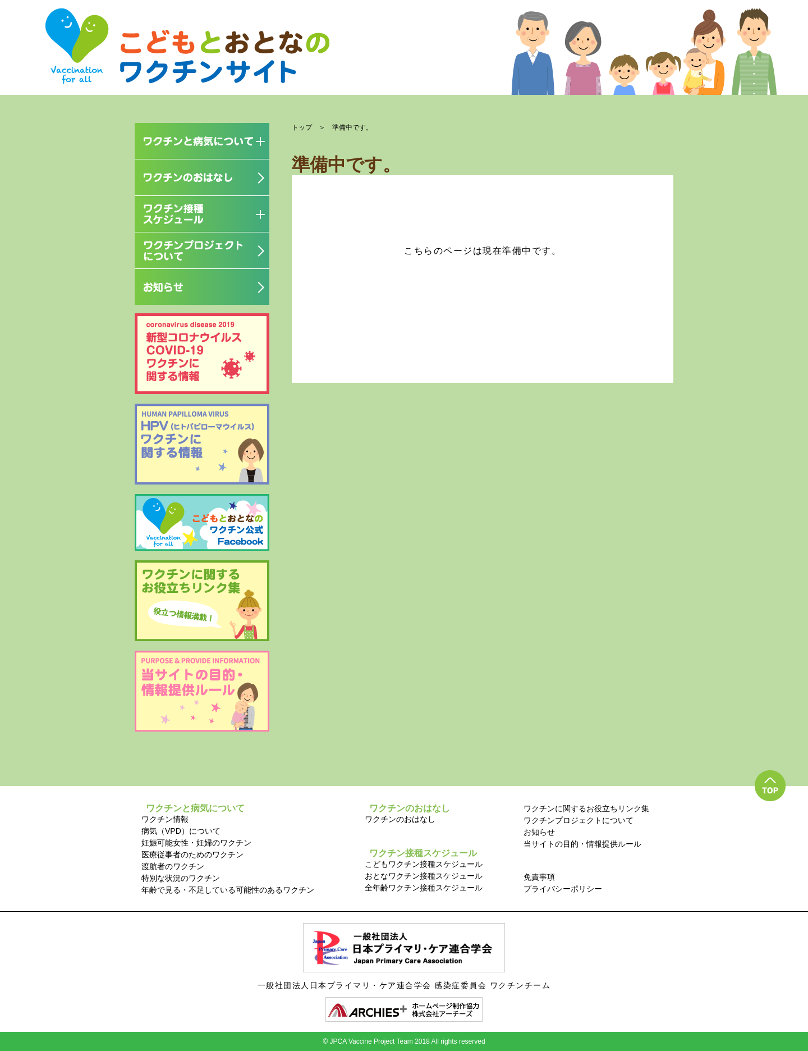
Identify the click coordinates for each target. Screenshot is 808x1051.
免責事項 (539, 876)
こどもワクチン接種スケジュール (424, 864)
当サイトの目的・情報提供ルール (582, 843)
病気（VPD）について (181, 830)
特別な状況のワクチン (180, 878)
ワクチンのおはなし (400, 819)
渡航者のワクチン (172, 866)
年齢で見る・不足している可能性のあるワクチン (227, 889)
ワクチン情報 (165, 819)
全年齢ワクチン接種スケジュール (424, 887)
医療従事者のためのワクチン (192, 854)
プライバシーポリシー (563, 888)
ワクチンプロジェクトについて (578, 820)
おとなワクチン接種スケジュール (424, 875)
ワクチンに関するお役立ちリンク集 (586, 808)
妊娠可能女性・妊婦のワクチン (196, 842)
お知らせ (539, 832)
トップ (302, 127)
